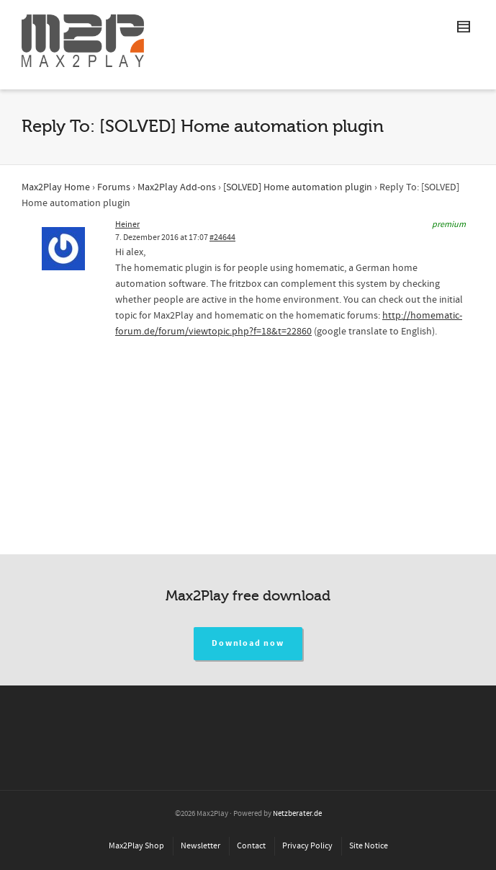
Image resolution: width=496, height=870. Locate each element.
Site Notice (368, 845)
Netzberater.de (297, 814)
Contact (251, 845)
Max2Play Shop (136, 845)
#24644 (222, 237)
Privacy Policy (307, 845)
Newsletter (200, 845)
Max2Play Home (56, 187)
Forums (113, 187)
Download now (248, 643)
